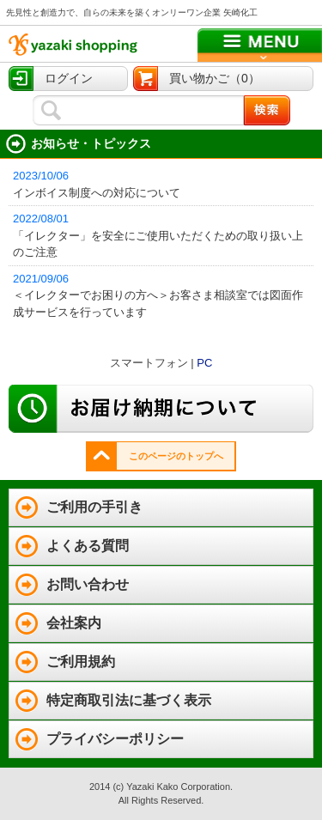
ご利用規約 (80, 661)
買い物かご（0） (214, 78)
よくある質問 (87, 545)
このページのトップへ (176, 456)
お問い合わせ (87, 584)
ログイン (69, 78)
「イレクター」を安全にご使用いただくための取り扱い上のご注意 (163, 234)
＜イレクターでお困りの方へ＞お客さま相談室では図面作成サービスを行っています (163, 294)
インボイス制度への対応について (163, 183)
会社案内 (73, 623)
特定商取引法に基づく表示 (128, 700)
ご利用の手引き (94, 507)
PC (204, 362)
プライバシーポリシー (115, 739)
